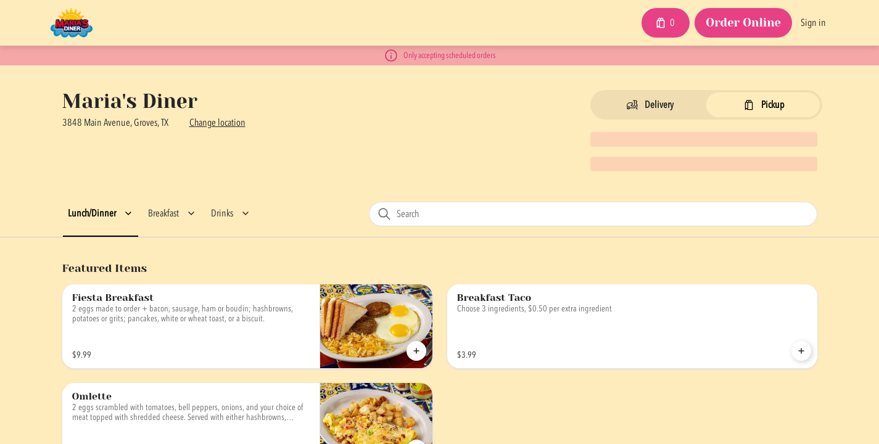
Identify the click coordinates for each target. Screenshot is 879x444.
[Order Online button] (743, 23)
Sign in (813, 23)
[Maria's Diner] (71, 22)
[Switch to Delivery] (649, 104)
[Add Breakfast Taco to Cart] (801, 351)
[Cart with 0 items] (666, 23)
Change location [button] (217, 123)
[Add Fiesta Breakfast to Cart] (416, 351)
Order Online (743, 22)
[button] (102, 213)
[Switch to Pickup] (763, 104)
